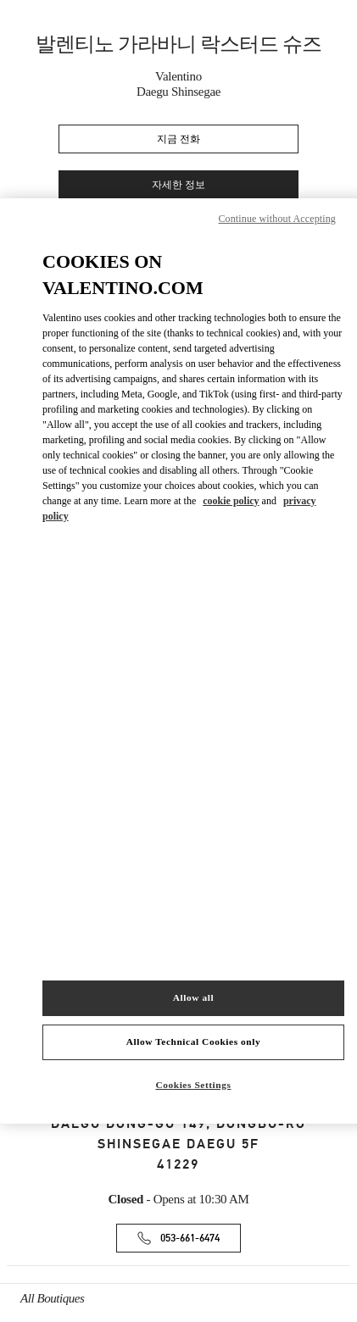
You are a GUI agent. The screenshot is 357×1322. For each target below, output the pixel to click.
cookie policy (231, 501)
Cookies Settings (193, 1085)
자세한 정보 (178, 185)
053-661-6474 (190, 1238)
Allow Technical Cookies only (193, 1041)
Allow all (193, 997)
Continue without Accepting (277, 219)
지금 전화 (178, 139)
